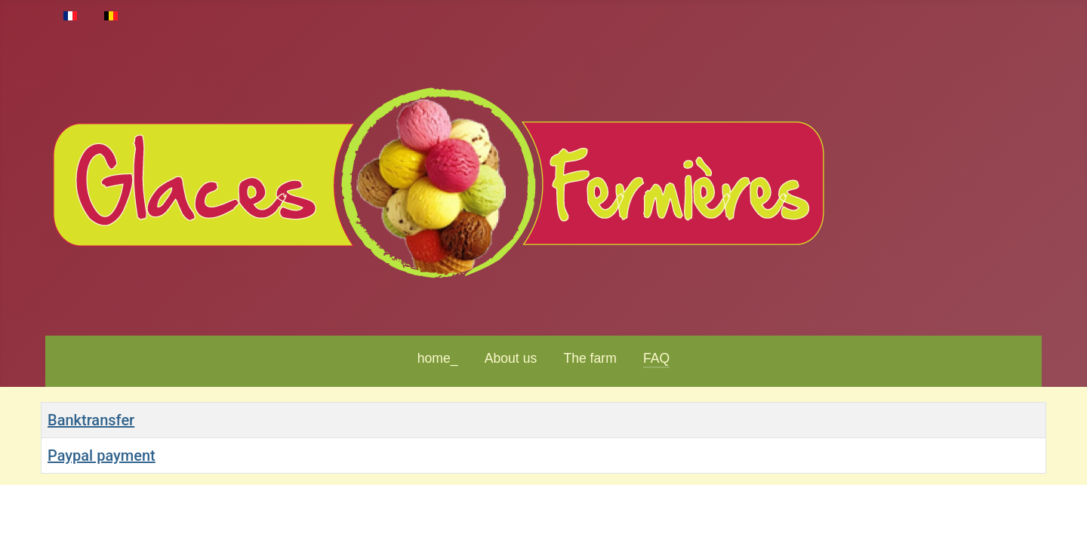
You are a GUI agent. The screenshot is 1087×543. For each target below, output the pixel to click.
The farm (589, 358)
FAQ (656, 358)
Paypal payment (102, 455)
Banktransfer (91, 420)
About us (511, 358)
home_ (437, 358)
